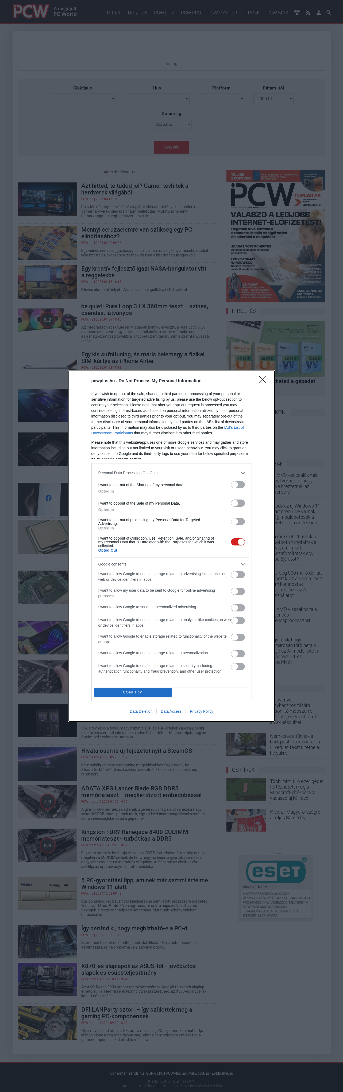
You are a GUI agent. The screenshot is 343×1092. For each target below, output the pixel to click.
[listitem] (171, 473)
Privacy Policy (201, 711)
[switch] (238, 484)
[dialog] (172, 546)
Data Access (171, 711)
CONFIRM (133, 692)
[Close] (264, 381)
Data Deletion (141, 711)
